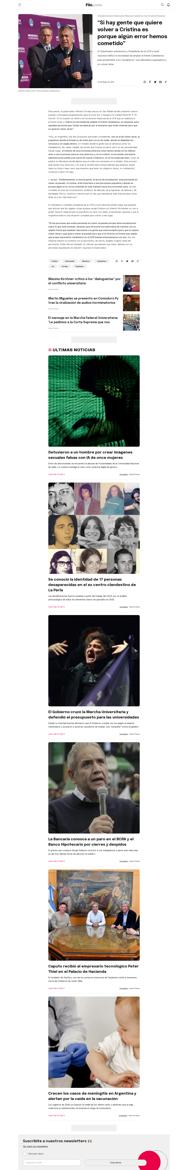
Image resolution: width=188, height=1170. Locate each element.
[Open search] (162, 4)
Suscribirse (115, 1162)
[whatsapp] (145, 82)
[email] (160, 82)
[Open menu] (19, 4)
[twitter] (155, 82)
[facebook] (150, 82)
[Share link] (166, 82)
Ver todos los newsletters (35, 1146)
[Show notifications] (168, 4)
